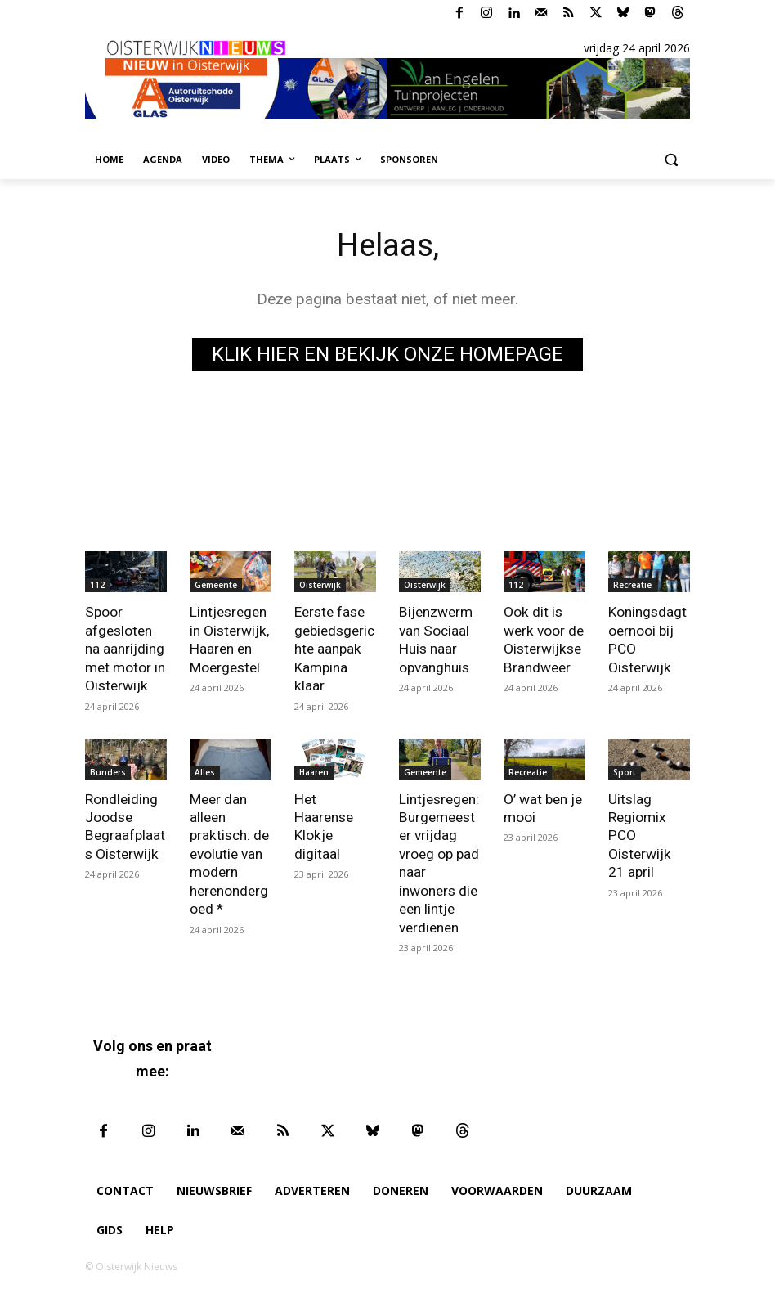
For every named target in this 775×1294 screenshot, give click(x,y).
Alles (205, 770)
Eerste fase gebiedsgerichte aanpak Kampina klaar (334, 648)
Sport (624, 770)
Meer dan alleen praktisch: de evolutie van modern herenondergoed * (229, 851)
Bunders (108, 770)
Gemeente (216, 585)
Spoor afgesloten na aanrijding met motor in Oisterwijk (125, 648)
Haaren (314, 770)
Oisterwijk (320, 585)
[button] (671, 160)
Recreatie (632, 585)
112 (97, 585)
